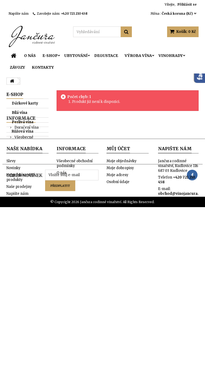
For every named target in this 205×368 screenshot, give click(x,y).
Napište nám (19, 13)
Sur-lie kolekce (25, 168)
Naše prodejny (27, 240)
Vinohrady (171, 55)
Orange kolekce (19, 180)
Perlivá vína (22, 122)
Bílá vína (19, 112)
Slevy (11, 278)
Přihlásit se (187, 4)
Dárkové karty (25, 103)
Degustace (106, 55)
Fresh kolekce (24, 159)
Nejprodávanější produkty (20, 294)
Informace (21, 196)
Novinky (13, 285)
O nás (30, 55)
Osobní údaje (118, 299)
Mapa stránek (18, 318)
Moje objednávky (122, 278)
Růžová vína (22, 131)
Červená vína (24, 140)
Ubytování (76, 55)
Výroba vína (138, 55)
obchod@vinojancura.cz (180, 311)
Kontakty (43, 67)
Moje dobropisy (120, 285)
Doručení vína (26, 206)
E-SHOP (50, 55)
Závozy (17, 67)
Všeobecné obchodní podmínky (28, 218)
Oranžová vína (25, 150)
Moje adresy (117, 292)
